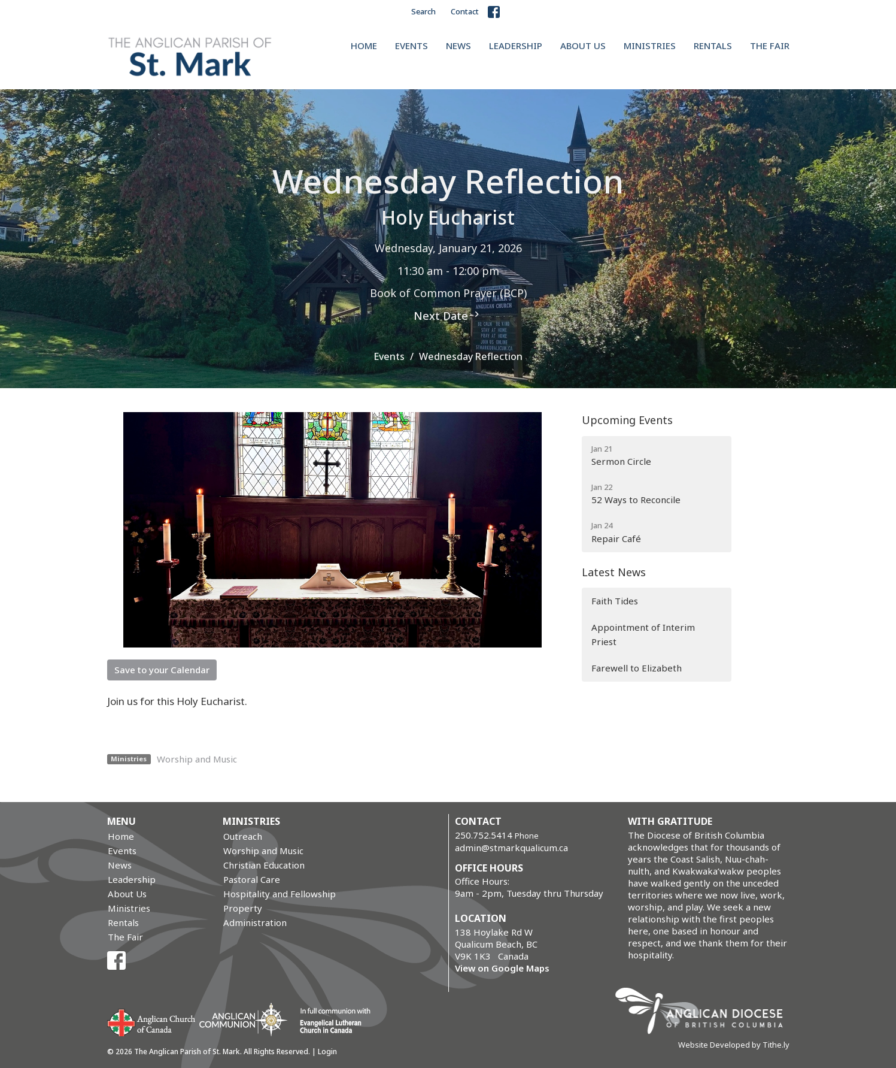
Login (327, 1051)
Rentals (713, 46)
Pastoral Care (251, 879)
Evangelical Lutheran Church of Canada (330, 1021)
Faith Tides (614, 601)
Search (423, 11)
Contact (465, 11)
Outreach (242, 836)
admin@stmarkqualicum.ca (511, 848)
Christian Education (264, 865)
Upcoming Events (627, 420)
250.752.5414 (483, 835)
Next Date (448, 315)
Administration (255, 922)
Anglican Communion (243, 1019)
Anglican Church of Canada (151, 1021)
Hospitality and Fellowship (279, 894)
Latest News (614, 572)
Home (364, 46)
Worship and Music (197, 759)
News (458, 46)
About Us (583, 46)
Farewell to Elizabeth (636, 668)
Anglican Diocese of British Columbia (704, 1013)
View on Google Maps (502, 968)
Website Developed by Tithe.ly (733, 1044)
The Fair (769, 46)
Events (411, 46)
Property (242, 908)
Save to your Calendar (161, 670)
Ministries (650, 46)
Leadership (515, 46)
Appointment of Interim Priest (643, 634)
